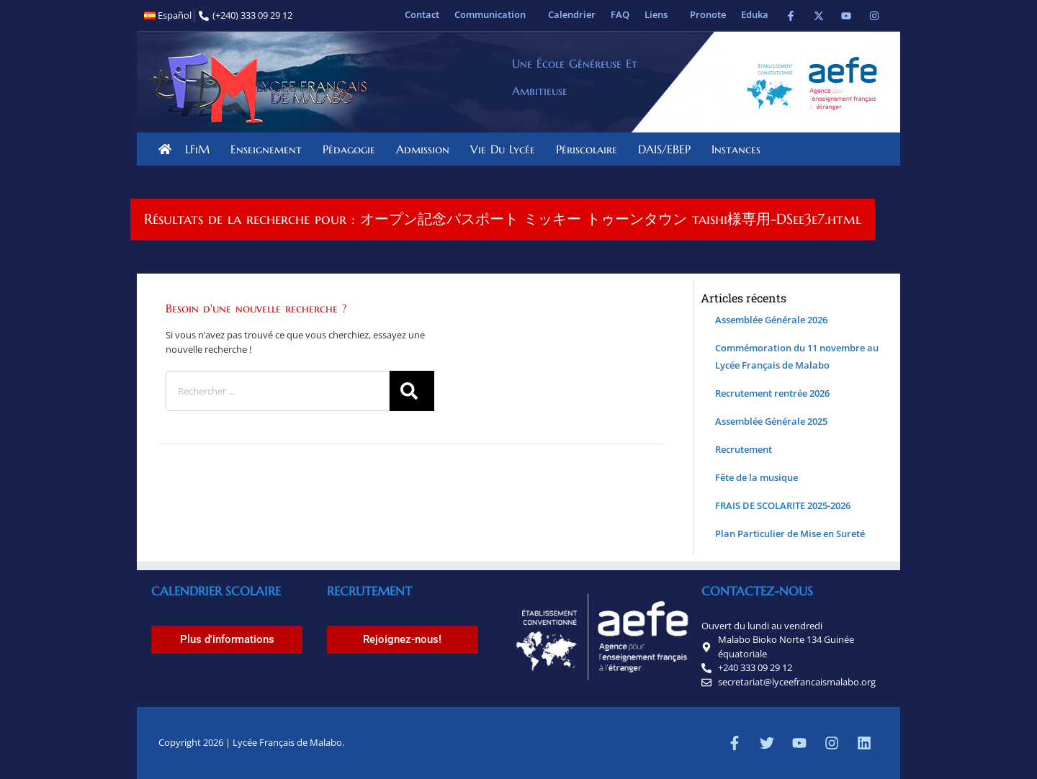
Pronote (708, 14)
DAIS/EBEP (668, 149)
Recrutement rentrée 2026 (772, 393)
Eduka (754, 14)
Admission (426, 149)
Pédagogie (352, 149)
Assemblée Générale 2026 (771, 319)
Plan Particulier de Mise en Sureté (790, 533)
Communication (493, 14)
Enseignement (269, 149)
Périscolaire (590, 149)
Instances (739, 149)
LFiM (201, 149)
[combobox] (278, 391)
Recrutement (743, 449)
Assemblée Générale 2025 (771, 421)
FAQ (620, 14)
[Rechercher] (412, 391)
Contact (422, 14)
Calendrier (572, 14)
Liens (660, 14)
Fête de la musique (756, 477)
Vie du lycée (506, 149)
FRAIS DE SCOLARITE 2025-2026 (782, 505)
